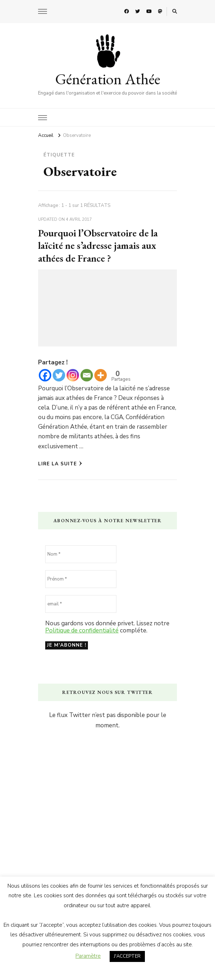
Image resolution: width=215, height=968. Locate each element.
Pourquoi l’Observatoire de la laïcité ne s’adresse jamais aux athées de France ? (98, 245)
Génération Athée (107, 79)
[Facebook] (45, 375)
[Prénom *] (80, 579)
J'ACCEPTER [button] (127, 956)
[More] (100, 375)
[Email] (86, 375)
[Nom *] (80, 554)
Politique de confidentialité (82, 630)
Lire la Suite (60, 464)
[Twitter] (59, 375)
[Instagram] (73, 375)
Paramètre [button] (88, 955)
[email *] (80, 604)
